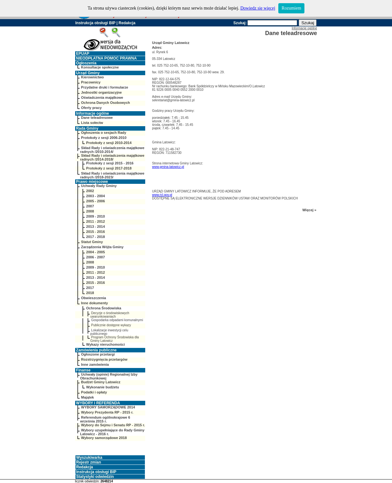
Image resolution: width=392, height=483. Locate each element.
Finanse (83, 370)
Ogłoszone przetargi (98, 354)
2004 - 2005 (95, 252)
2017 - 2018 (95, 237)
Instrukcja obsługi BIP (95, 23)
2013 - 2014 (95, 226)
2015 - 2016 (95, 232)
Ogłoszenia (86, 63)
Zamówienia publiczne (96, 350)
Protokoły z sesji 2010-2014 (109, 143)
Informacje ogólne (92, 113)
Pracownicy (91, 82)
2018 (90, 293)
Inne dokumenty (94, 303)
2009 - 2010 (95, 216)
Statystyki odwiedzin (95, 476)
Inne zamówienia (95, 364)
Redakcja (126, 23)
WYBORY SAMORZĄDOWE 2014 (108, 407)
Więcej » (310, 210)
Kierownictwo (92, 77)
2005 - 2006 (95, 201)
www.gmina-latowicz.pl (168, 167)
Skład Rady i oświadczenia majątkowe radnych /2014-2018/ (112, 157)
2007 (90, 206)
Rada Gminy (87, 128)
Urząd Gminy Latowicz (170, 43)
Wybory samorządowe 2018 (104, 438)
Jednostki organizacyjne (101, 92)
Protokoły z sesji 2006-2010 (103, 138)
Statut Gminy (92, 242)
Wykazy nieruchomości (105, 344)
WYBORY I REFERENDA (98, 403)
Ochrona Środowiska (103, 308)
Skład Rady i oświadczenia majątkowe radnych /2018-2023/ (112, 175)
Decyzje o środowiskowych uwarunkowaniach (109, 314)
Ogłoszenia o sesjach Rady (103, 132)
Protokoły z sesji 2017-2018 (109, 168)
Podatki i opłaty (94, 392)
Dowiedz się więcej (257, 8)
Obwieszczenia (93, 298)
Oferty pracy (91, 108)
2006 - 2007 (95, 257)
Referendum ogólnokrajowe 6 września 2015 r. (105, 419)
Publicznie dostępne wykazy (111, 325)
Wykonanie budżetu (102, 387)
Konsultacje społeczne (100, 67)
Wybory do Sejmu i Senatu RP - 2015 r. (113, 425)
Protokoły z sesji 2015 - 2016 (110, 163)
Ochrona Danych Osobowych (105, 103)
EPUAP (82, 53)
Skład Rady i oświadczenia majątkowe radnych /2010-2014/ (112, 150)
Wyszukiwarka (89, 457)
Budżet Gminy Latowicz (100, 382)
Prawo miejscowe (92, 181)
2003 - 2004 (95, 196)
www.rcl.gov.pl (162, 195)
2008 (90, 211)
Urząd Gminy (88, 73)
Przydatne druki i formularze (104, 87)
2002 (90, 191)
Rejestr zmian (88, 462)
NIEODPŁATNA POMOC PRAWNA (106, 58)
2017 (90, 288)
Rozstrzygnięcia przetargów (104, 359)
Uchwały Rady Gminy (99, 186)
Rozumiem (291, 8)
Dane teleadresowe (97, 117)
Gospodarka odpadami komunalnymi (117, 320)
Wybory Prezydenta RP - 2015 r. (107, 412)
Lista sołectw (92, 123)
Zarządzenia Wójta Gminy (102, 247)
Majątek (87, 397)
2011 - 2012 (95, 221)
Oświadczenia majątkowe (102, 97)
